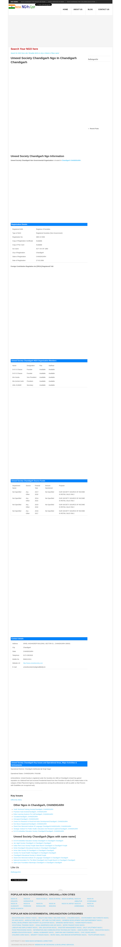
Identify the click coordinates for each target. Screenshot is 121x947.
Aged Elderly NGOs (85, 930)
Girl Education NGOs (47, 927)
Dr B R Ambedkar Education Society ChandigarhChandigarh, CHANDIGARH (39, 831)
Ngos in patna (54, 899)
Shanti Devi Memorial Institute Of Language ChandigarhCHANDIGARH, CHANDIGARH (42, 826)
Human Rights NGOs (83, 923)
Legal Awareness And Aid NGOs (48, 925)
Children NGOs (73, 918)
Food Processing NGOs (21, 930)
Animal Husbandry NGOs (43, 932)
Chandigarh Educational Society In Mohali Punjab (30, 855)
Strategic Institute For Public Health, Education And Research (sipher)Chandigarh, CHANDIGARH (46, 829)
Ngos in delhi (41, 899)
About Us (78, 9)
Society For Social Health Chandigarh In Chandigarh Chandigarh (35, 853)
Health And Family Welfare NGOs (51, 918)
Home (65, 9)
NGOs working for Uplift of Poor (33, 2)
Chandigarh (66, 160)
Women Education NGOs (22, 932)
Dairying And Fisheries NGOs (67, 932)
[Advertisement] (62, 30)
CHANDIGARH (75, 160)
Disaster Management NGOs (69, 927)
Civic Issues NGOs (88, 932)
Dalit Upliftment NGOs (92, 927)
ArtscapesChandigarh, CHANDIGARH (26, 819)
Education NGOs (102, 930)
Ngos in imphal (68, 899)
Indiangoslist (16, 872)
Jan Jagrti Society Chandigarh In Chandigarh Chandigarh (32, 843)
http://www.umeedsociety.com (33, 663)
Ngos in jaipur (68, 903)
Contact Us (103, 9)
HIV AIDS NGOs (17, 920)
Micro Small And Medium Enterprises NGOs (68, 935)
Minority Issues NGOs (40, 935)
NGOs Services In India (56, 2)
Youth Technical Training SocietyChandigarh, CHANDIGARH (33, 809)
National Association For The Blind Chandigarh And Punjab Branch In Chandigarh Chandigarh (44, 860)
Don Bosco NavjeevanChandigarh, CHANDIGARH (30, 824)
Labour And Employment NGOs (24, 927)
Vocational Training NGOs (23, 925)
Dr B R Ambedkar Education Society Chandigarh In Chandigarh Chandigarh (38, 841)
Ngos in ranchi (17, 908)
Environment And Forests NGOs (94, 918)
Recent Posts (94, 128)
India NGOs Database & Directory (38, 941)
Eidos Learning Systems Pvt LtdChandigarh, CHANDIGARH (33, 814)
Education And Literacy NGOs (24, 918)
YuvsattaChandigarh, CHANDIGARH (26, 816)
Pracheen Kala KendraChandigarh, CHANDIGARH (30, 812)
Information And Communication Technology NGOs (54, 930)
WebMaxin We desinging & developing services (54, 945)
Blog (90, 9)
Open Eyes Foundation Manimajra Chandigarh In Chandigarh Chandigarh (38, 862)
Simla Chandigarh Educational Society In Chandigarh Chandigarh (35, 848)
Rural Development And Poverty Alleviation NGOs (33, 923)
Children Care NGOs (20, 935)
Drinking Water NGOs (64, 923)
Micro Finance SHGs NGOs (73, 925)
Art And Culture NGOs (51, 920)
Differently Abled (16, 800)
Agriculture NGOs (32, 920)
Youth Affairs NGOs (96, 935)
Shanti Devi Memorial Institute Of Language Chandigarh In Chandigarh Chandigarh (41, 858)
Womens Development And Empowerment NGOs (81, 920)
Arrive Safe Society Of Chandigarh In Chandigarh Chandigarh (34, 850)
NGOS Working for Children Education (81, 2)
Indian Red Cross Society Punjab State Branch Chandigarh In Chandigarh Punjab (40, 845)
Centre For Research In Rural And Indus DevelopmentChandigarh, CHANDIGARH (41, 821)
